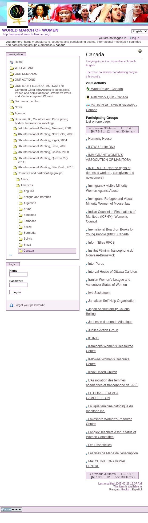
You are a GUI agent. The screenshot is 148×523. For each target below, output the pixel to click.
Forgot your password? (27, 305)
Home (27, 41)
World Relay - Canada (104, 89)
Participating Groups (102, 118)
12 (108, 131)
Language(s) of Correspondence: (106, 61)
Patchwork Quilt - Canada (107, 97)
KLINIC (92, 338)
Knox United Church (101, 372)
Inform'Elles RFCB (100, 242)
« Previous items (102, 128)
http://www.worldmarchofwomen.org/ (26, 34)
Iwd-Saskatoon (98, 293)
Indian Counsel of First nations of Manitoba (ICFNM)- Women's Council (110, 216)
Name (13, 270)
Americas (47, 44)
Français (114, 489)
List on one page (98, 121)
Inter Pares (95, 264)
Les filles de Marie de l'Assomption (112, 453)
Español (137, 489)
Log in (135, 38)
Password (16, 281)
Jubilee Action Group (102, 330)
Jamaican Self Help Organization (110, 301)
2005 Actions (96, 83)
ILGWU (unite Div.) (100, 147)
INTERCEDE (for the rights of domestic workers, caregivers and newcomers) (110, 172)
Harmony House (98, 138)
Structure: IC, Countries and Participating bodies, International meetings (80, 41)
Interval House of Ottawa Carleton (111, 272)
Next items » (125, 131)
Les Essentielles (98, 445)
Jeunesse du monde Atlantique (109, 322)
